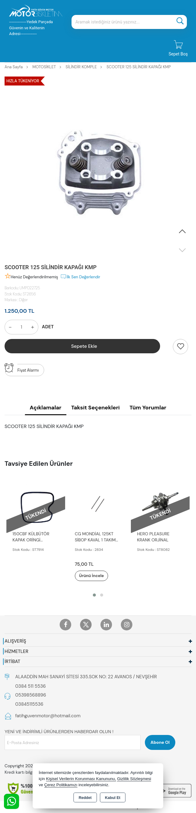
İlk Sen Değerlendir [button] (80, 276)
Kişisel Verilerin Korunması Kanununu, (81, 778)
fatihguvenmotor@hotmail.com (48, 716)
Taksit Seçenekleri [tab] (95, 407)
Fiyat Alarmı (22, 368)
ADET (48, 327)
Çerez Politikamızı (60, 785)
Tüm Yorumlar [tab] (147, 407)
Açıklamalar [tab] (45, 407)
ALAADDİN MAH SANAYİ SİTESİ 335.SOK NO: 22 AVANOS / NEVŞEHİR (86, 677)
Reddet (85, 798)
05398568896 (30, 695)
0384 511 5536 (30, 686)
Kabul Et (113, 798)
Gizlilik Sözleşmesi (134, 778)
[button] (182, 232)
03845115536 (29, 704)
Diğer (23, 299)
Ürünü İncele (96, 576)
